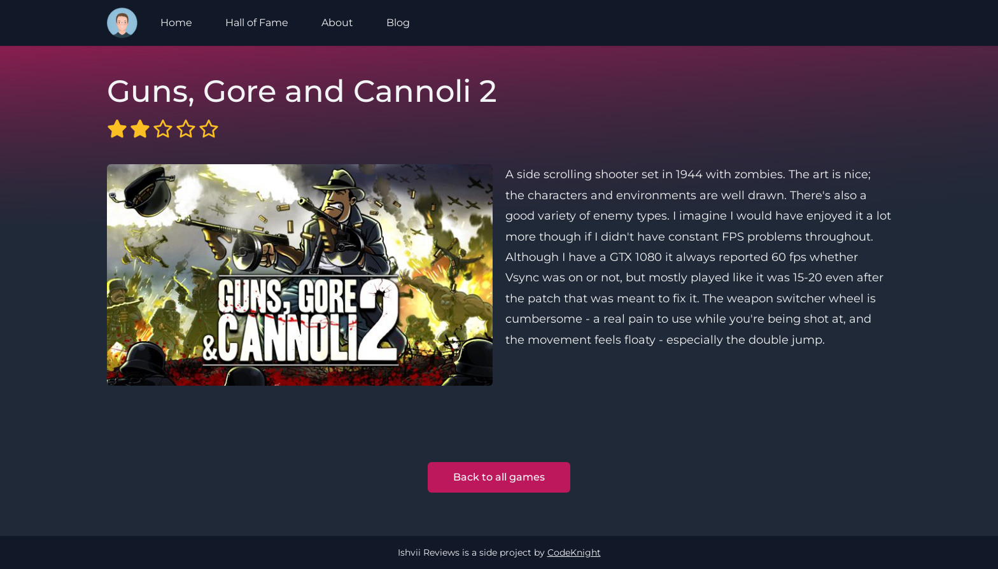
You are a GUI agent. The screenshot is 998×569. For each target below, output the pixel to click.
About (337, 23)
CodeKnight (574, 552)
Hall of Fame (256, 23)
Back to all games (499, 477)
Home (176, 23)
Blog (398, 23)
